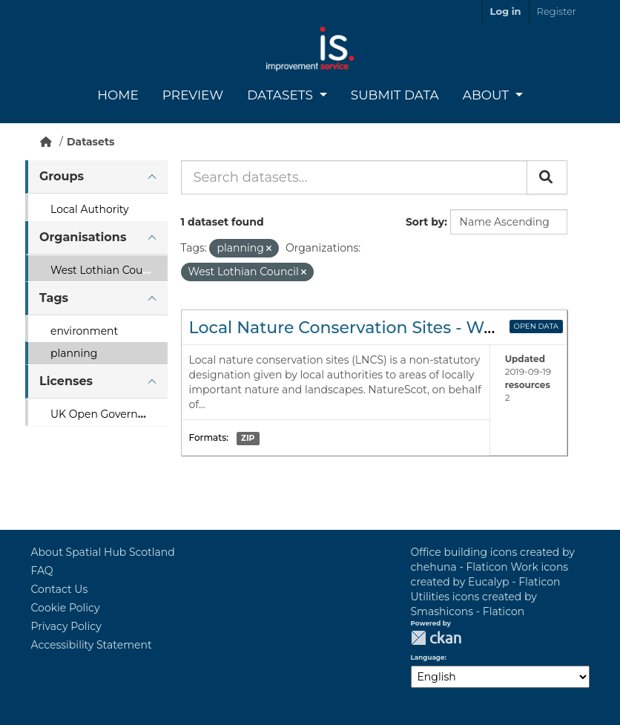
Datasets (281, 95)
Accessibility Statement (91, 645)
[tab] (96, 177)
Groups (61, 176)
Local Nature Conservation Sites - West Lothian (382, 328)
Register (556, 11)
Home (118, 95)
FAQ (42, 570)
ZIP (247, 438)
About (487, 95)
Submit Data (395, 95)
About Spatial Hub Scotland (103, 552)
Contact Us (59, 589)
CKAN (436, 638)
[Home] (46, 141)
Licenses (66, 381)
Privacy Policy (66, 626)
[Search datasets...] (354, 177)
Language (428, 657)
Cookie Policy (65, 607)
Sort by (425, 222)
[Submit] (547, 177)
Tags (53, 298)
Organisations (82, 237)
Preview (192, 95)
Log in (505, 11)
